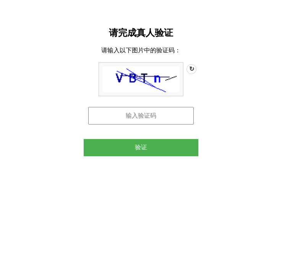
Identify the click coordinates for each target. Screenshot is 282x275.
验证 (141, 147)
